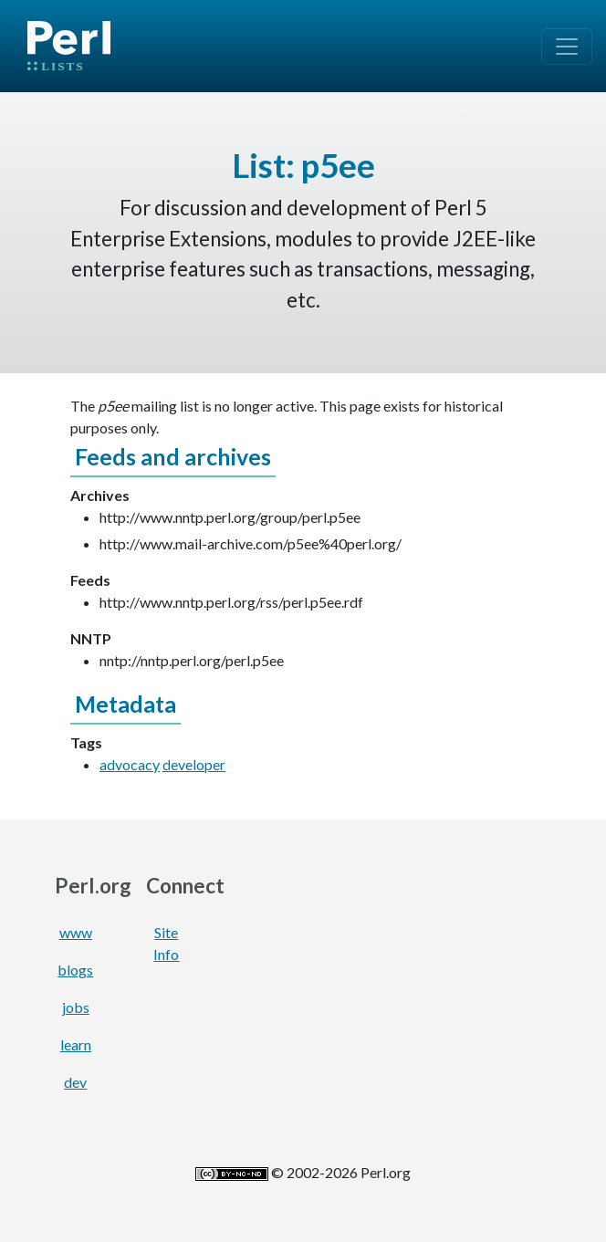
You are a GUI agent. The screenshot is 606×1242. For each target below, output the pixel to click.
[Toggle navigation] (566, 46)
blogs (75, 969)
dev (75, 1082)
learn (75, 1044)
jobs (75, 1007)
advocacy (129, 764)
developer (193, 764)
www (75, 932)
